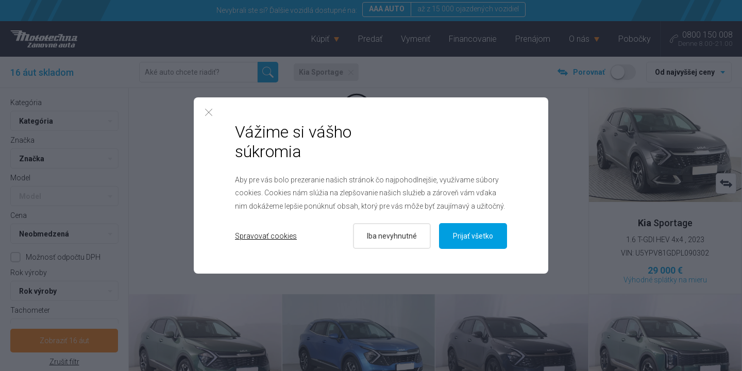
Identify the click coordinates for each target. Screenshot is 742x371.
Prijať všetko (473, 236)
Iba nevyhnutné (392, 236)
